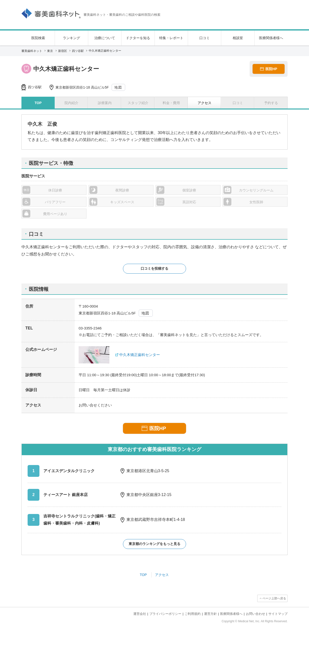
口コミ (204, 38)
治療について (104, 38)
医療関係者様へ (271, 38)
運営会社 (139, 613)
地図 (118, 87)
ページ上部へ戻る (274, 598)
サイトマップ (278, 613)
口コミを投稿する (154, 268)
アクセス (162, 575)
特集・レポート (171, 38)
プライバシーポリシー (165, 613)
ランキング (71, 38)
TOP (143, 575)
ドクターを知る (138, 38)
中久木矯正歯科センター (139, 355)
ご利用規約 (193, 613)
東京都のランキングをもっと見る (154, 544)
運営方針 (210, 613)
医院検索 (38, 38)
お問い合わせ (255, 613)
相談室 (238, 38)
